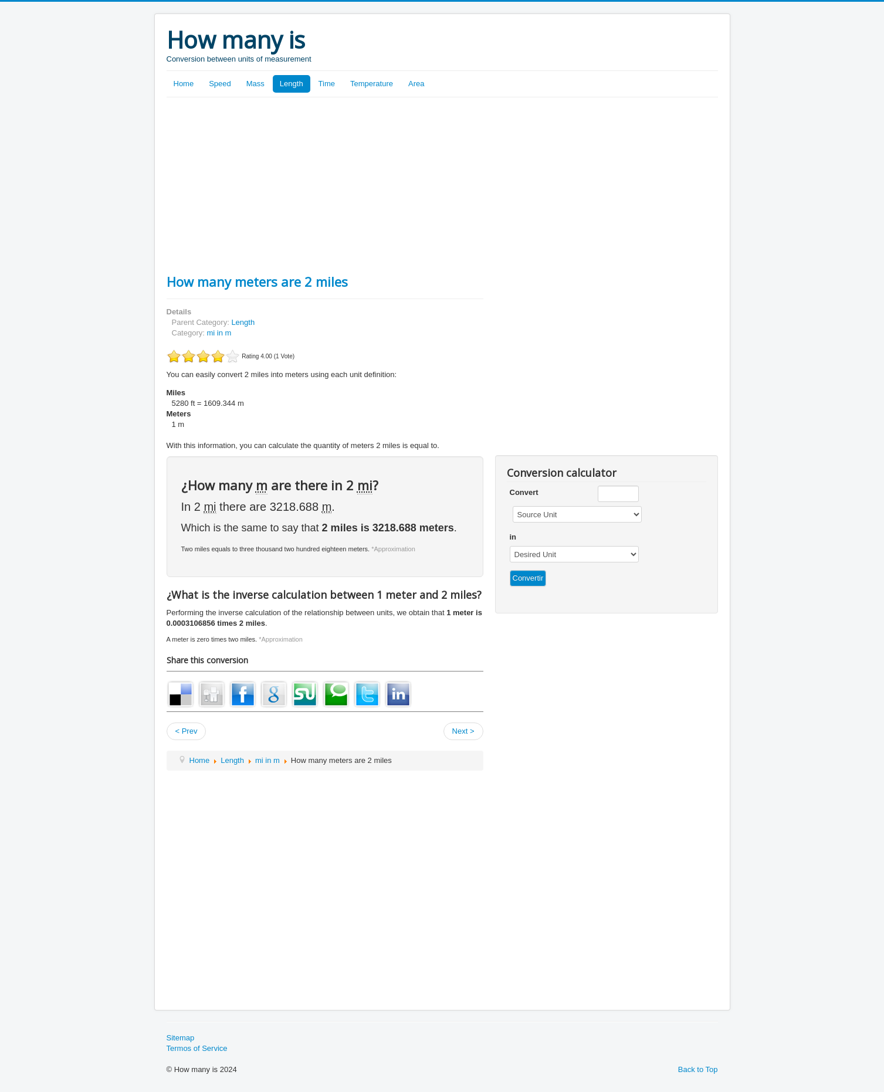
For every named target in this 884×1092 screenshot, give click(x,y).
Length (291, 83)
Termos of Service (197, 1048)
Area (416, 83)
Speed (220, 83)
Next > (463, 731)
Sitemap (181, 1037)
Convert (524, 492)
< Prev (186, 731)
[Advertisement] (442, 185)
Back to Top (698, 1069)
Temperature (371, 83)
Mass (255, 83)
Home (184, 83)
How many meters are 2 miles (257, 281)
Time (327, 83)
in (513, 537)
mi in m (218, 332)
